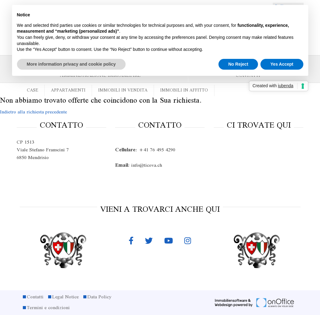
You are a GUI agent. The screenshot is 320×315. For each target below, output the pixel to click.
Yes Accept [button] (281, 64)
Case (32, 90)
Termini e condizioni (48, 308)
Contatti (35, 297)
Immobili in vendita (123, 90)
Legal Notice (65, 297)
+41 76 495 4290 (145, 150)
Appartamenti (68, 90)
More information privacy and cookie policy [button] (71, 64)
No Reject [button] (238, 64)
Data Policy (99, 297)
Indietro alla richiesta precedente (33, 112)
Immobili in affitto (184, 90)
